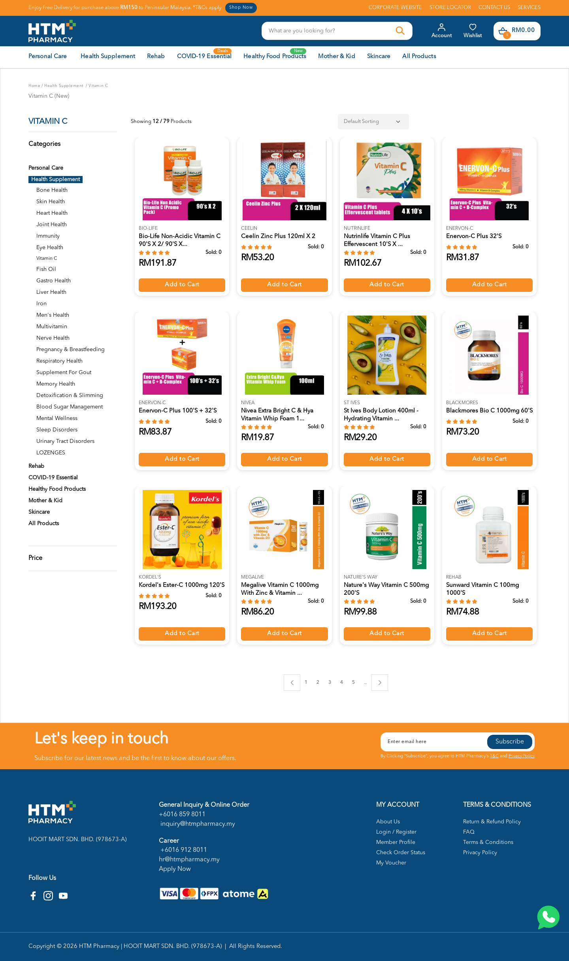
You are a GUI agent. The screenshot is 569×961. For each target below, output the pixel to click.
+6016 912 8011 (183, 850)
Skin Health (50, 201)
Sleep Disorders (56, 430)
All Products (43, 523)
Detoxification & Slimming (69, 395)
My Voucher (391, 863)
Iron (41, 303)
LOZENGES (50, 453)
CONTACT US (494, 7)
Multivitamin (51, 326)
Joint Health (51, 224)
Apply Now (175, 869)
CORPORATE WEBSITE (395, 7)
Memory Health (55, 384)
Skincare (39, 512)
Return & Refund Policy (492, 822)
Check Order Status (400, 852)
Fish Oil (46, 269)
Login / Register (396, 832)
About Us (388, 822)
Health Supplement (64, 86)
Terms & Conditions (488, 842)
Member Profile (395, 842)
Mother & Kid (45, 500)
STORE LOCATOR (450, 7)
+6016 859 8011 (182, 815)
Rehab (36, 466)
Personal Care (45, 168)
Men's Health (52, 315)
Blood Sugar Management (69, 407)
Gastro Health (53, 281)
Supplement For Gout (63, 372)
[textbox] (329, 31)
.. (365, 681)
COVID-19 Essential (53, 477)
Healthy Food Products (57, 489)
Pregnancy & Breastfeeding (70, 349)
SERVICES (529, 7)
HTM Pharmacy (99, 947)
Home (34, 86)
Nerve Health (53, 338)
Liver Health (51, 292)
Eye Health (49, 247)
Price (35, 558)
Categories (44, 144)
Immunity (48, 236)
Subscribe (510, 742)
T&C (494, 756)
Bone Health (52, 190)
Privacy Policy (522, 756)
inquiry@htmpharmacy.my (197, 824)
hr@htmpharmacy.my (189, 860)
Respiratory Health (59, 361)
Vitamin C (98, 86)
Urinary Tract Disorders (65, 441)
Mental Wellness (56, 418)
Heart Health (52, 213)
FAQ (469, 832)
